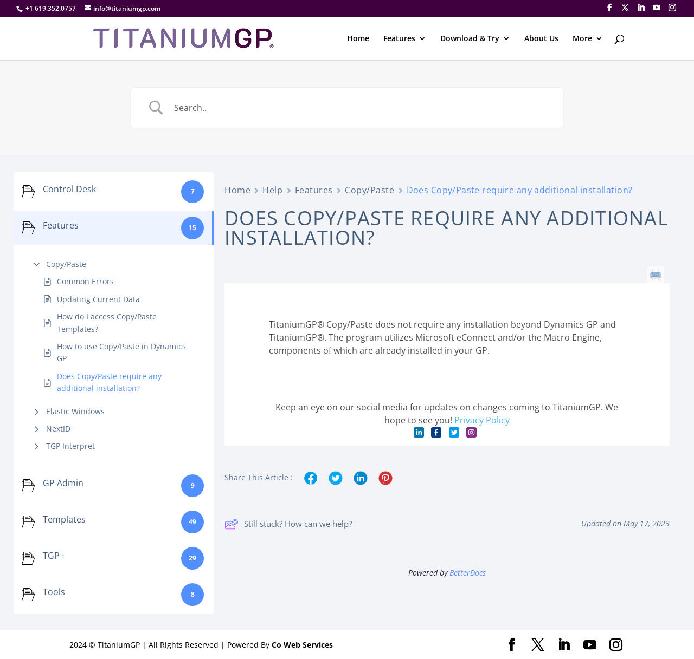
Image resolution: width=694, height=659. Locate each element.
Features (399, 39)
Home (358, 39)
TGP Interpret (70, 446)
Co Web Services (302, 645)
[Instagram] (672, 8)
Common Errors (85, 281)
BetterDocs (467, 572)
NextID (58, 428)
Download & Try (469, 39)
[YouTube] (656, 8)
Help (272, 190)
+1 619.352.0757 (51, 8)
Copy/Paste (66, 264)
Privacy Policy (482, 420)
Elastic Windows (75, 411)
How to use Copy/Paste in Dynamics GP (121, 352)
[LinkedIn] (641, 8)
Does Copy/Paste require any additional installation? (109, 382)
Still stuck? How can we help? (288, 524)
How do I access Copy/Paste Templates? (107, 322)
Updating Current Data (98, 299)
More (582, 39)
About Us (541, 39)
